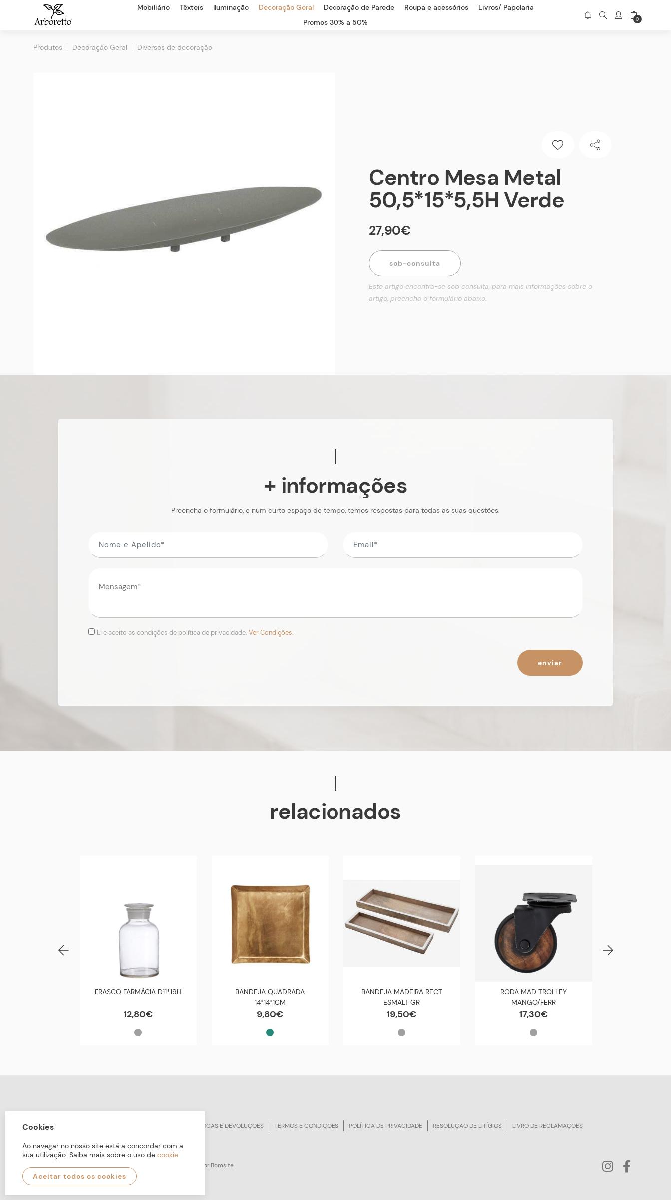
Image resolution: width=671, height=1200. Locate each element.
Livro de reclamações (547, 1126)
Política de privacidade (385, 1126)
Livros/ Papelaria (506, 7)
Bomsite (222, 1165)
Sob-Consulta (414, 263)
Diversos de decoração (174, 47)
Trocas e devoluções (229, 1126)
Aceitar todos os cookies (79, 1176)
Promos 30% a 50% (335, 22)
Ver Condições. (271, 632)
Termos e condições (306, 1126)
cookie (167, 1154)
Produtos (47, 47)
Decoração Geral (99, 47)
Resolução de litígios (467, 1126)
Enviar (550, 662)
